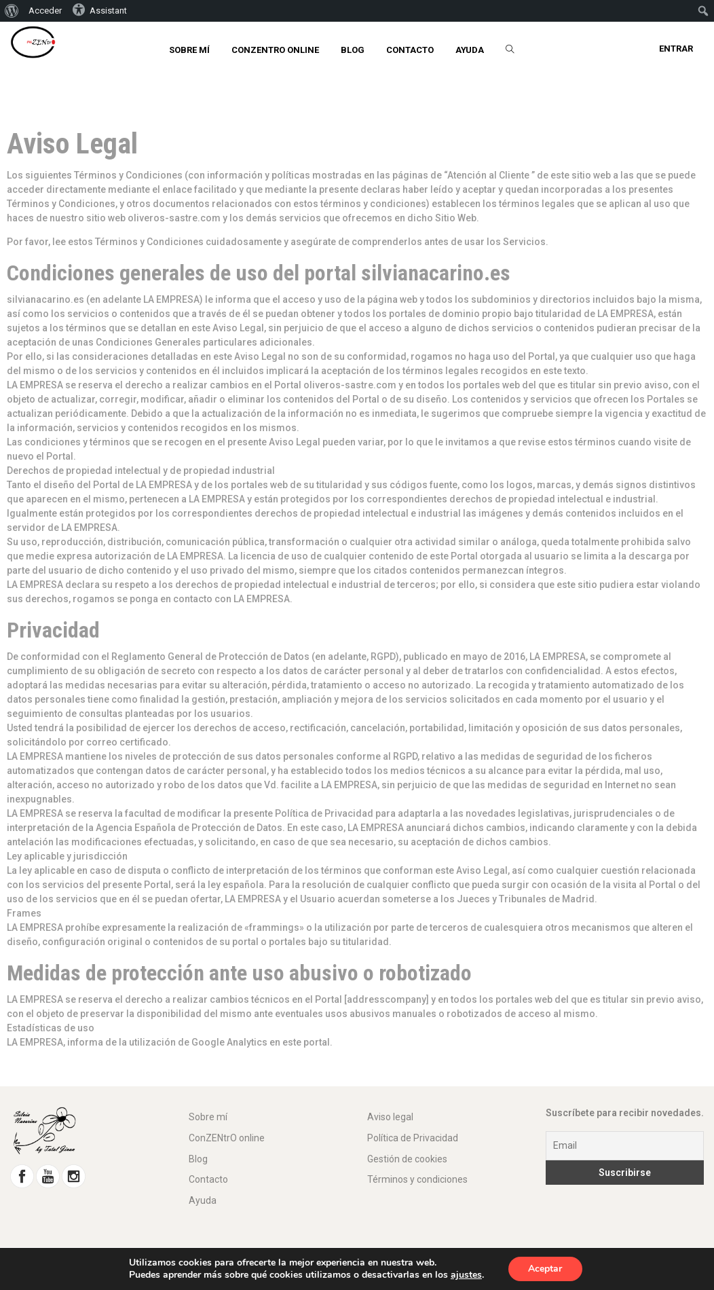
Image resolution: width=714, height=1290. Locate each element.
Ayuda (203, 1200)
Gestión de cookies (407, 1159)
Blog (198, 1159)
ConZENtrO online (227, 1137)
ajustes (466, 1275)
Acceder (45, 10)
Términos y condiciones (417, 1179)
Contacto (208, 1179)
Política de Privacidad (412, 1137)
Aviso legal (390, 1116)
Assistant (99, 9)
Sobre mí (208, 1116)
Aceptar (545, 1268)
